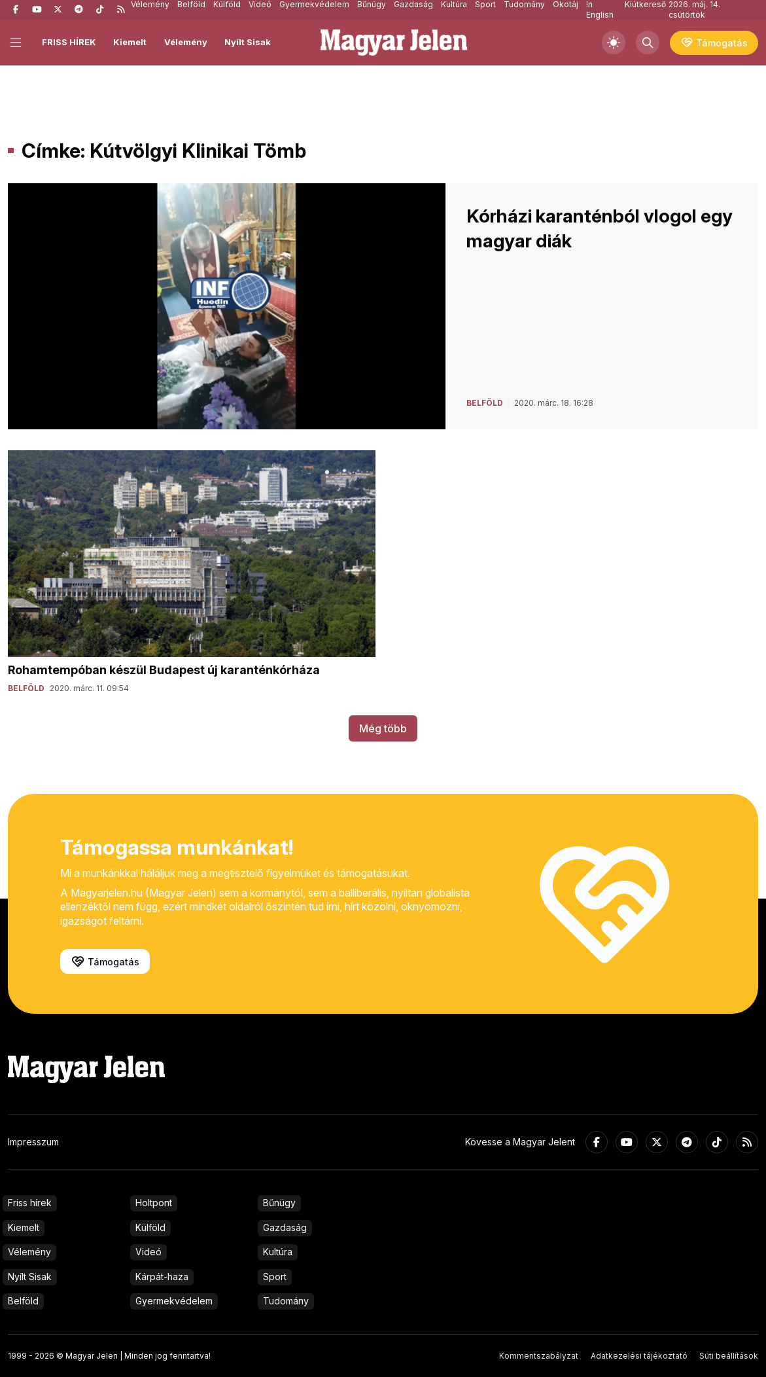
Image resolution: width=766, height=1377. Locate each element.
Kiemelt (130, 42)
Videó (148, 1251)
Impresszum (33, 1141)
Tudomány (286, 1300)
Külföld (150, 1227)
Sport (275, 1276)
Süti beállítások (728, 1356)
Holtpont (153, 1202)
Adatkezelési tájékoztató (639, 1356)
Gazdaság (285, 1227)
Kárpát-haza (161, 1276)
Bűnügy (279, 1202)
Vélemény (185, 42)
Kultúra (277, 1251)
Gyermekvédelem (174, 1300)
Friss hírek (30, 1202)
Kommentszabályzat (538, 1356)
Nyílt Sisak (247, 42)
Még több (383, 728)
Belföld (23, 1300)
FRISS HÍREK (69, 42)
